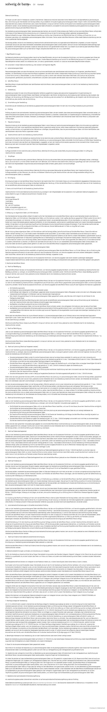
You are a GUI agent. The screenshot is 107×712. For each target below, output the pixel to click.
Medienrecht (15, 685)
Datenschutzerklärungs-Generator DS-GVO (45, 683)
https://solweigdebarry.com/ (19, 209)
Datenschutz (101, 708)
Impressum (93, 708)
